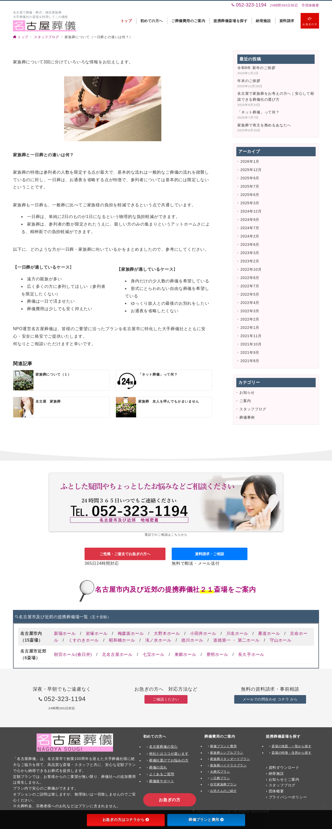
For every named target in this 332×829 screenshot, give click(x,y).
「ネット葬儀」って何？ (258, 112)
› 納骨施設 (275, 773)
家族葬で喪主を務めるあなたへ (264, 125)
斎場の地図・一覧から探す (292, 746)
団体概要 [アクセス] (310, 5)
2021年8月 (249, 361)
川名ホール (237, 633)
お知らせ (247, 392)
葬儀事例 (247, 417)
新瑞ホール (65, 633)
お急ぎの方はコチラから (125, 819)
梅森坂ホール (131, 633)
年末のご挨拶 (248, 81)
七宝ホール (153, 654)
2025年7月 (249, 186)
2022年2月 (249, 319)
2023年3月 (249, 253)
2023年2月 (249, 261)
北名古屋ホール (117, 654)
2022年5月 (249, 294)
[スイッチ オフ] (310, 21)
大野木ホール (167, 633)
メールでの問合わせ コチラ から (270, 699)
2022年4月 (249, 303)
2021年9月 (249, 352)
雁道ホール (269, 633)
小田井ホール (203, 633)
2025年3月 (249, 203)
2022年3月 (249, 311)
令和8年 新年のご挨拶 (256, 68)
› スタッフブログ (280, 785)
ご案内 (245, 401)
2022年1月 (249, 327)
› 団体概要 (275, 791)
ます (185, 754)
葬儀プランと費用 (206, 819)
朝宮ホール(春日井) (73, 654)
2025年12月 (251, 170)
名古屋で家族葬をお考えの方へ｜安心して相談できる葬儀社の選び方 (275, 96)
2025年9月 (249, 178)
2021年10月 (251, 344)
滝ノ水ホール (158, 640)
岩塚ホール (97, 633)
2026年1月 (249, 161)
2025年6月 (249, 195)
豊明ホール (217, 654)
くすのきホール (83, 640)
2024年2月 (249, 236)
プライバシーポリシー (288, 797)
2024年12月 (251, 211)
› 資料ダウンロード (282, 767)
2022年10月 (251, 269)
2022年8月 (249, 278)
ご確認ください (166, 699)
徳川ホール (192, 640)
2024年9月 (249, 220)
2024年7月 (249, 228)
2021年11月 (251, 336)
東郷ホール (185, 654)
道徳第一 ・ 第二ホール (236, 640)
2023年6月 (249, 244)
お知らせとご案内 (284, 779)
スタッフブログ (252, 409)
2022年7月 (249, 286)
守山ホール (281, 640)
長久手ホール (251, 654)
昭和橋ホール (122, 640)
